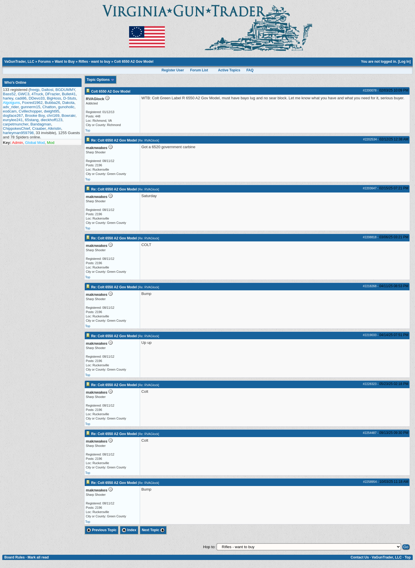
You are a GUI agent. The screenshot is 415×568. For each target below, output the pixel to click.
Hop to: (209, 547)
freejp (34, 89)
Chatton (49, 107)
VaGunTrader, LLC (19, 62)
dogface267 (13, 115)
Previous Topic (101, 530)
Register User (172, 70)
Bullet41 (69, 94)
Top (87, 130)
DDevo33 (37, 98)
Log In (404, 62)
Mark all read (38, 557)
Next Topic (153, 530)
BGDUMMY (65, 89)
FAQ (250, 70)
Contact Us (359, 557)
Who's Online (15, 83)
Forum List (199, 70)
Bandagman (41, 124)
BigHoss (54, 98)
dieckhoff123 (51, 120)
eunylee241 (13, 120)
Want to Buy (65, 62)
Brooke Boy (35, 115)
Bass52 (9, 94)
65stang (31, 120)
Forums (44, 62)
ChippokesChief (16, 128)
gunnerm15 (30, 107)
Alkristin (54, 128)
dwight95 (51, 111)
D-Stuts (69, 98)
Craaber (39, 128)
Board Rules (14, 557)
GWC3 (23, 94)
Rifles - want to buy (94, 62)
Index (129, 530)
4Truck (37, 94)
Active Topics (229, 70)
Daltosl (47, 89)
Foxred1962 (32, 102)
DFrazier (52, 94)
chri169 (53, 115)
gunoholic (66, 107)
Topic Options (100, 80)
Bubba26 (52, 102)
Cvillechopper (30, 111)
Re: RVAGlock (148, 140)
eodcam (9, 111)
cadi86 (21, 98)
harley (8, 98)
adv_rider (11, 107)
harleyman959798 (18, 133)
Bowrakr (69, 115)
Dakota (68, 102)
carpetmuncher (15, 124)
